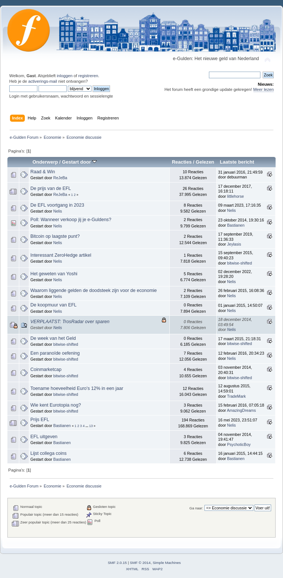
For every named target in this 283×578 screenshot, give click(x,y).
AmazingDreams (241, 410)
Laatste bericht (237, 162)
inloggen (64, 75)
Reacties (182, 162)
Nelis (57, 211)
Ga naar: (196, 508)
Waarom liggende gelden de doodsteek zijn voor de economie (93, 290)
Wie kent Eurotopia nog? (55, 405)
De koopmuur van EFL (53, 305)
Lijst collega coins (48, 453)
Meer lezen (263, 89)
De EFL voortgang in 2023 (57, 205)
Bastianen (235, 225)
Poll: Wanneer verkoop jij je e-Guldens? (70, 219)
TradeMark (236, 396)
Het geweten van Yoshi (53, 273)
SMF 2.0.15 (117, 563)
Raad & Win (42, 171)
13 (91, 426)
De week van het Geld (53, 338)
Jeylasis (234, 244)
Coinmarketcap (45, 369)
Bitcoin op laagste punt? (55, 236)
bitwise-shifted (239, 263)
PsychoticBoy (239, 444)
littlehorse (235, 196)
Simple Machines (167, 563)
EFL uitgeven (43, 436)
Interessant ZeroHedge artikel (60, 255)
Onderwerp (45, 162)
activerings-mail (42, 81)
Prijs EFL (39, 419)
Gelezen (205, 162)
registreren (88, 75)
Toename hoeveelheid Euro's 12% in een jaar (76, 388)
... (87, 426)
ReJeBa (60, 177)
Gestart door (79, 162)
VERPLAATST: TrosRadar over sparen (69, 321)
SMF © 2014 (140, 563)
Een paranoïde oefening (55, 353)
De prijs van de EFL (50, 188)
